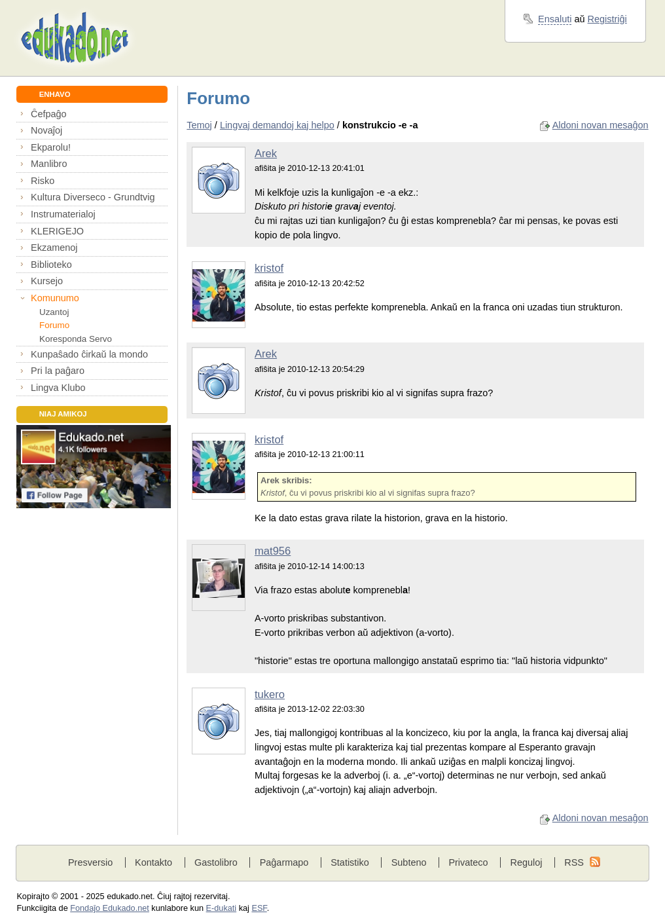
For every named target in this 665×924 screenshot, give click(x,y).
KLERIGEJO (57, 231)
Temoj (199, 125)
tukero (270, 694)
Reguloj (526, 862)
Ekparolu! (51, 147)
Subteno (409, 862)
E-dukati (221, 908)
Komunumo (55, 298)
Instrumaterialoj (63, 214)
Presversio (90, 862)
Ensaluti (554, 19)
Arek (266, 153)
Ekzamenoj (54, 247)
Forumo (54, 325)
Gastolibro (216, 862)
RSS (574, 862)
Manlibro (49, 163)
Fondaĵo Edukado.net (109, 908)
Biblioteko (51, 264)
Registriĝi (607, 19)
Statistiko (350, 862)
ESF (258, 908)
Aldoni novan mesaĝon (600, 125)
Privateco (468, 862)
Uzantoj (54, 312)
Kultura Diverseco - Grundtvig (92, 197)
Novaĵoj (46, 130)
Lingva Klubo (58, 387)
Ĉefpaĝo (49, 114)
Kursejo (47, 281)
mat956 (273, 551)
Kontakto (153, 862)
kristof (269, 268)
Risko (42, 181)
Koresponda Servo (75, 339)
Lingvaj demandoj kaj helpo (277, 125)
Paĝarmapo (284, 862)
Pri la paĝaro (57, 370)
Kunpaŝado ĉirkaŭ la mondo (89, 354)
